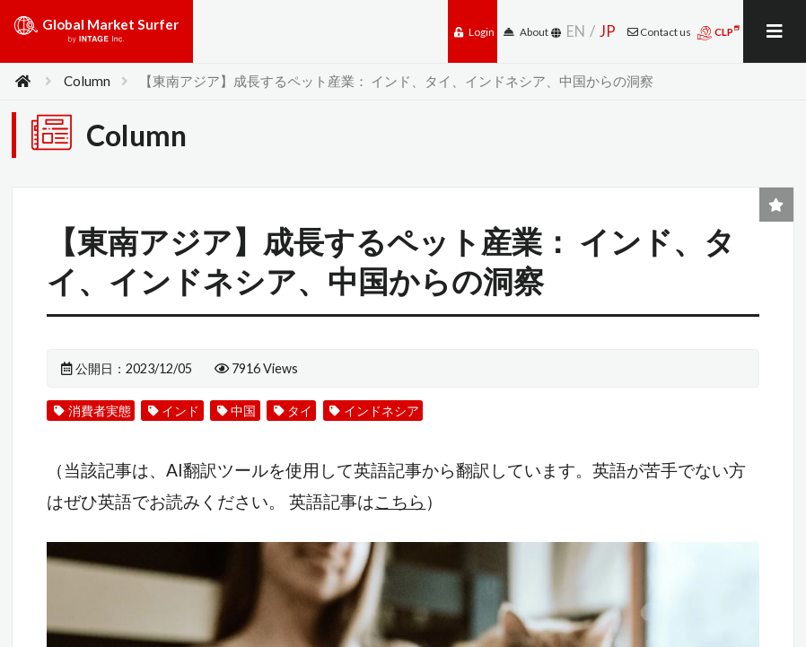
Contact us (659, 31)
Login (474, 31)
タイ (293, 410)
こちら (399, 501)
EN (575, 30)
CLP (718, 32)
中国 (236, 410)
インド (173, 410)
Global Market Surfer (96, 35)
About (526, 31)
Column (87, 81)
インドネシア (373, 410)
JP (608, 30)
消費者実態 (92, 410)
